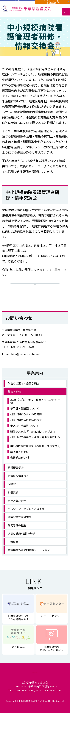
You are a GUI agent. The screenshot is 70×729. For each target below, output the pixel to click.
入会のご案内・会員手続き (23, 391)
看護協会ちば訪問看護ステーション (29, 557)
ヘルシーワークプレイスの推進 (26, 516)
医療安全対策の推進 (19, 524)
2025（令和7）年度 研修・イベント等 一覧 (35, 409)
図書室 (12, 491)
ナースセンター (17, 508)
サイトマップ (35, 688)
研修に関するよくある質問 (26, 421)
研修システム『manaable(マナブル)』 (33, 438)
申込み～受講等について (24, 433)
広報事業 (13, 549)
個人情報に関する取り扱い (35, 682)
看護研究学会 (16, 475)
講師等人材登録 (19, 459)
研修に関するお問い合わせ (26, 427)
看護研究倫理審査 (18, 483)
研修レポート (35, 287)
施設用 (17, 3)
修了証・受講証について (24, 415)
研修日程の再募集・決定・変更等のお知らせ (35, 446)
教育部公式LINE (19, 465)
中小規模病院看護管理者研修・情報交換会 (35, 453)
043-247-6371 (16, 354)
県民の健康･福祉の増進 (21, 541)
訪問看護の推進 (17, 533)
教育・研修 (14, 399)
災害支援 (13, 500)
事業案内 (35, 380)
